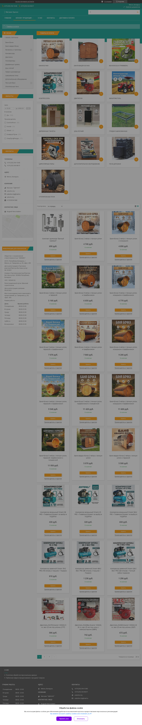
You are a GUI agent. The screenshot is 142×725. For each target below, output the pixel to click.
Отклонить (81, 719)
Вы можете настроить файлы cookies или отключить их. (70, 714)
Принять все (64, 719)
